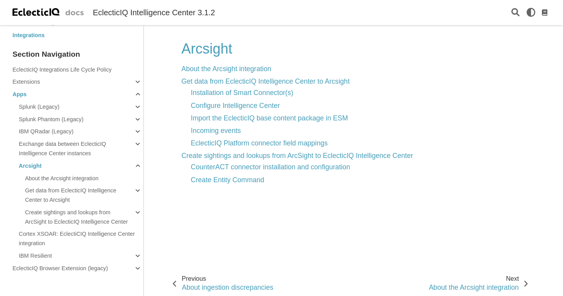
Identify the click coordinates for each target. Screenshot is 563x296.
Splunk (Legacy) (39, 107)
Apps (20, 94)
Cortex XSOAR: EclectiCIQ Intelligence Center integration (77, 238)
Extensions (26, 82)
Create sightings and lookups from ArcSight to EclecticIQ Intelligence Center (76, 217)
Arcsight (30, 166)
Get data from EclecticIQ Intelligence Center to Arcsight (71, 195)
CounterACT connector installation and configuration (270, 167)
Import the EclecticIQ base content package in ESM (269, 118)
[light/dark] (531, 12)
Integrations (29, 35)
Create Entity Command (227, 180)
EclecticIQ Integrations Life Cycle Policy (62, 69)
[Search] (515, 12)
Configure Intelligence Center (235, 105)
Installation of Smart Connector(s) (242, 93)
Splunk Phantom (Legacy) (51, 119)
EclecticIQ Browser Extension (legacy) (60, 268)
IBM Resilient (35, 256)
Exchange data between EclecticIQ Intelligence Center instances (62, 148)
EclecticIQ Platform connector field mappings (259, 143)
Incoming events (216, 131)
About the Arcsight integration (62, 178)
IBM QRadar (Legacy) (46, 131)
